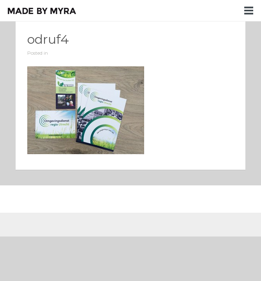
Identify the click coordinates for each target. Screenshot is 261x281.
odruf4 (48, 39)
